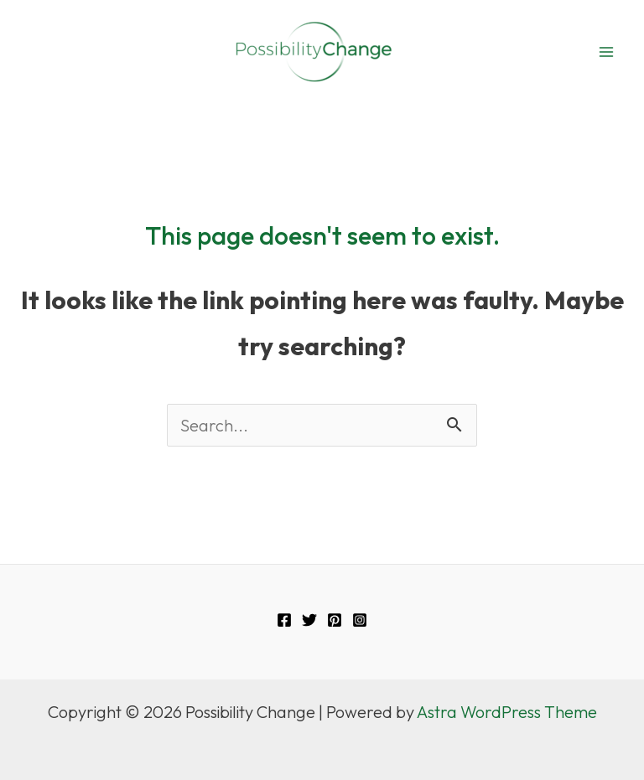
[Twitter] (309, 620)
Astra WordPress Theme (507, 711)
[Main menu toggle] (606, 52)
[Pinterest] (334, 620)
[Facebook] (284, 620)
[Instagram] (359, 620)
